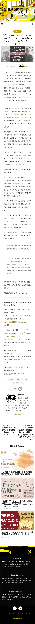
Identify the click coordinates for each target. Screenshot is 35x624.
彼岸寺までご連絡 (11, 583)
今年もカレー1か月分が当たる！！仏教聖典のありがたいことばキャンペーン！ (17, 534)
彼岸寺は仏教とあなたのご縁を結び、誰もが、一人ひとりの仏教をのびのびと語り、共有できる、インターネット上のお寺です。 (16, 564)
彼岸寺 (26, 66)
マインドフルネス (17, 383)
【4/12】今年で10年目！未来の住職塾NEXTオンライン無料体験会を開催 (17, 473)
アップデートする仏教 (13, 379)
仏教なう (18, 31)
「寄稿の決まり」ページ (18, 580)
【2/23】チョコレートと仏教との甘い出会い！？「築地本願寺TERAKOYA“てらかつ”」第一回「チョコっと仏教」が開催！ (17, 504)
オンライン (24, 379)
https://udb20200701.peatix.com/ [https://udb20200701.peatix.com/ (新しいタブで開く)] (16, 322)
